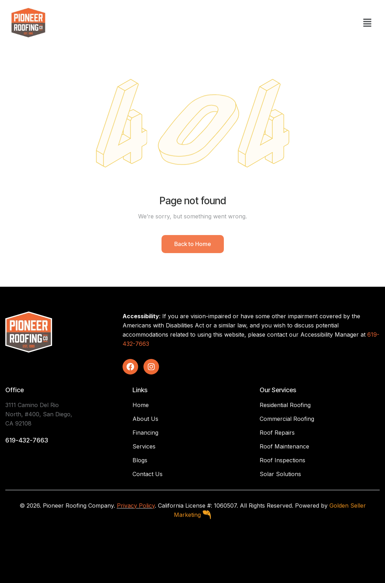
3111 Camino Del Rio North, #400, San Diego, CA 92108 (38, 414)
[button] (367, 23)
